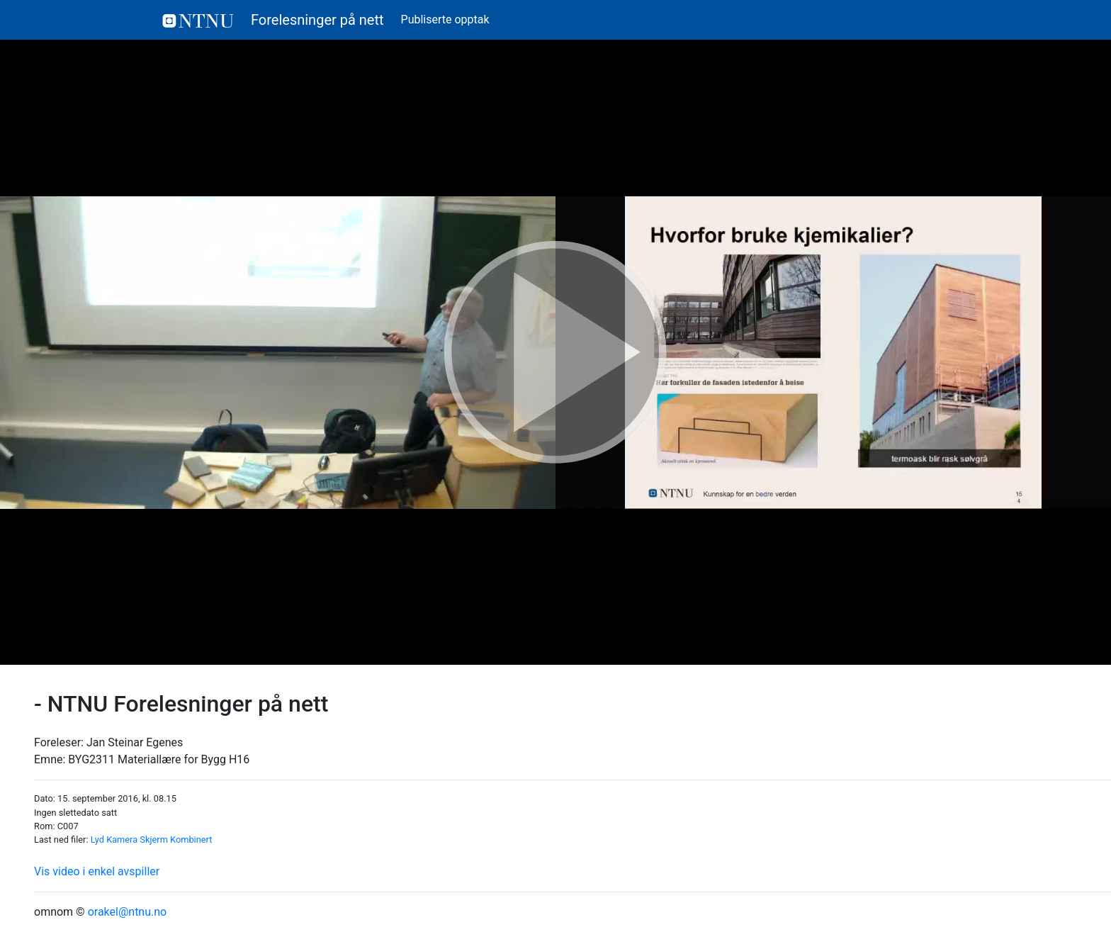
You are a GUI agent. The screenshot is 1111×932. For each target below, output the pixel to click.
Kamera (121, 839)
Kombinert (191, 839)
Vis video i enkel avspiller (96, 871)
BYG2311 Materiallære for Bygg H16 (158, 759)
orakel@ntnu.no (127, 912)
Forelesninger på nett (273, 19)
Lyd (97, 839)
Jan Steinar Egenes (134, 742)
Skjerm (154, 839)
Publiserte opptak (445, 19)
